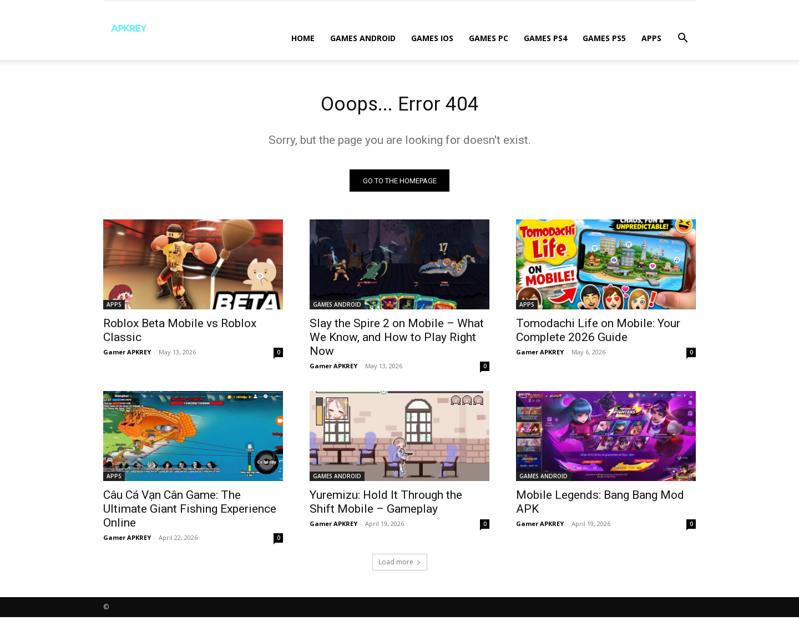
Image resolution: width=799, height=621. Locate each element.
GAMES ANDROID (363, 38)
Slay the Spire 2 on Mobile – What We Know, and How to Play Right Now (397, 341)
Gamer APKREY (127, 356)
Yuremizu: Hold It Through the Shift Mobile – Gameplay (386, 505)
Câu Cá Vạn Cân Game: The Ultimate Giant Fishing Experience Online (189, 512)
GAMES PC (488, 38)
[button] (682, 39)
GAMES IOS (432, 38)
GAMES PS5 (604, 38)
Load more (399, 565)
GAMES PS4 (545, 38)
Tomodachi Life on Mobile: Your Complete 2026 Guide (598, 334)
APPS (651, 38)
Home (303, 38)
